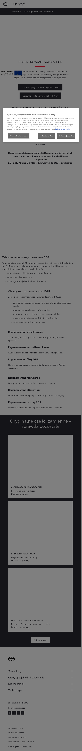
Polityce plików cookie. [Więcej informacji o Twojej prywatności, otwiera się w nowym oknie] (62, 129)
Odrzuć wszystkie (46, 136)
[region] (41, 125)
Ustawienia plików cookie (19, 136)
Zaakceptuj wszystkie (66, 136)
